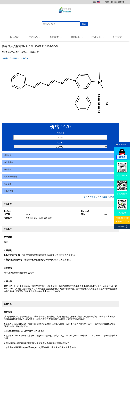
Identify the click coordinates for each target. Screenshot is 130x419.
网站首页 (14, 37)
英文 (96, 2)
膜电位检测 (8, 191)
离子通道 (7, 184)
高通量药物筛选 (10, 176)
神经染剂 (7, 169)
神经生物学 (8, 162)
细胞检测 (7, 155)
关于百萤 (117, 37)
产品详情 (25, 58)
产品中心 (93, 197)
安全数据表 (14, 58)
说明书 (5, 58)
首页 (86, 197)
